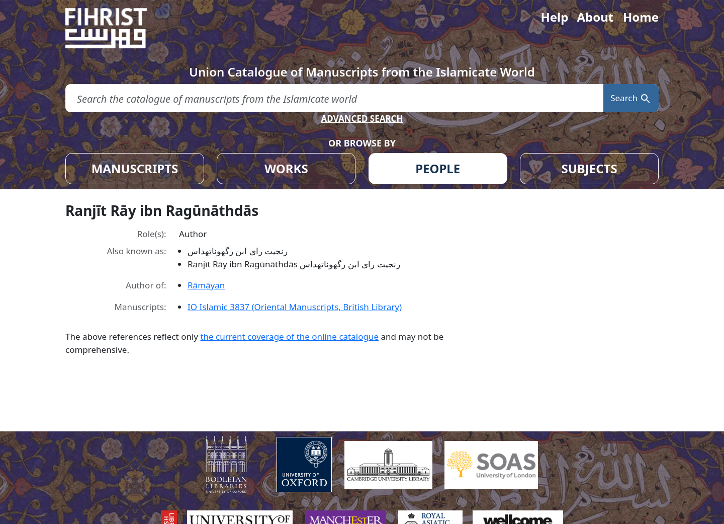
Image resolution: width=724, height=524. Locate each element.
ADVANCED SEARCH (362, 118)
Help (554, 17)
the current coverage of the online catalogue (289, 336)
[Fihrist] (115, 28)
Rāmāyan (206, 285)
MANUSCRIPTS (135, 168)
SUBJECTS (589, 168)
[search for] (334, 98)
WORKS (286, 168)
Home (641, 17)
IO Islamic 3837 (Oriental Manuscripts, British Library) (295, 307)
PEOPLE (437, 168)
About (595, 17)
